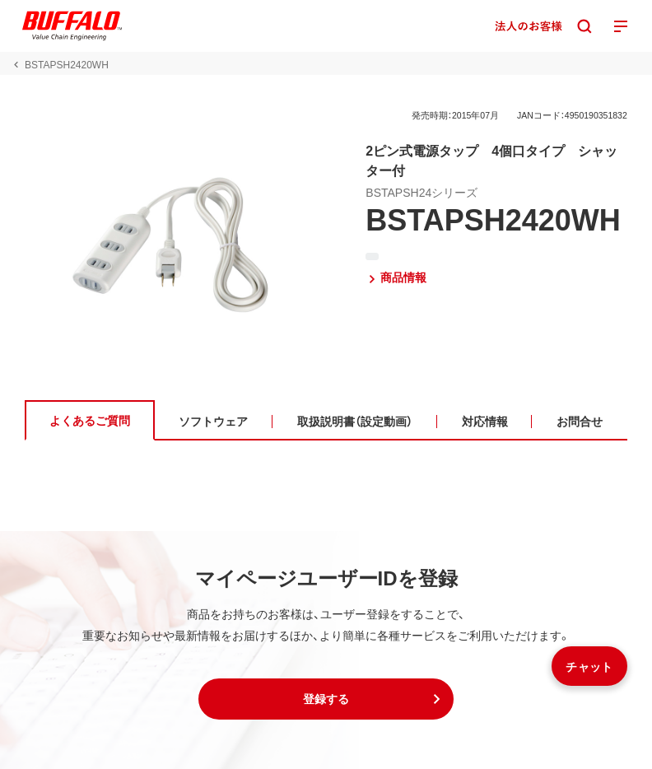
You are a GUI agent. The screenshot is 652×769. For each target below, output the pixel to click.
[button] (326, 699)
